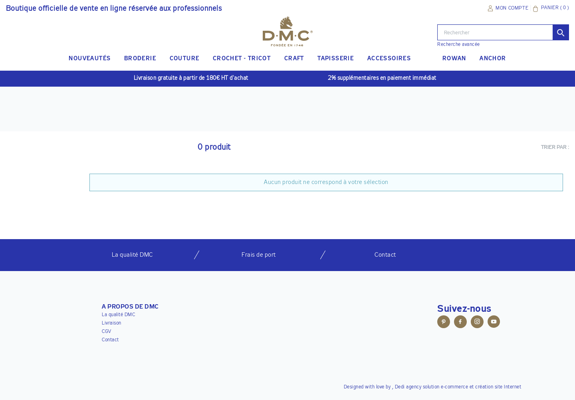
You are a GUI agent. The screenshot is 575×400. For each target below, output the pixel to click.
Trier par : (555, 147)
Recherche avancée (458, 44)
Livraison (111, 323)
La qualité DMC (118, 315)
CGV (106, 331)
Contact (110, 340)
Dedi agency (408, 387)
